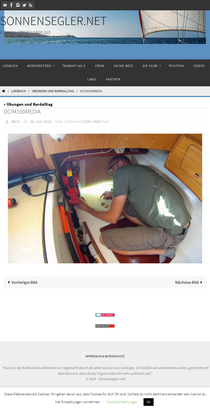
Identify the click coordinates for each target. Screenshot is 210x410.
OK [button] (148, 402)
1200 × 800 (91, 121)
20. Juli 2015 (41, 121)
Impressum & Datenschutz (105, 356)
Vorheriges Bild (21, 282)
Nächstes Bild (189, 282)
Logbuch (18, 91)
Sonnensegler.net (53, 20)
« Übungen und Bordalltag (28, 104)
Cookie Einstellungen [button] (121, 401)
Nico (15, 121)
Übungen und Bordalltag (53, 91)
